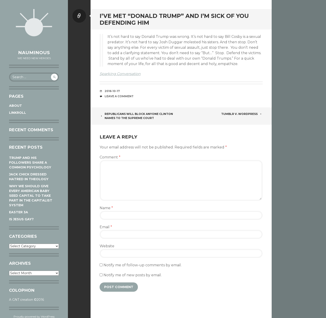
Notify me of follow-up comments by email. (142, 265)
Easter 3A (18, 212)
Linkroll (17, 113)
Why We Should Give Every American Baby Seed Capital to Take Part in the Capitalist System (30, 195)
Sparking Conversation (120, 74)
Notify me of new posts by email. (132, 275)
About (15, 106)
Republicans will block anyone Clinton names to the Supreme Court (136, 116)
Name (106, 208)
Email (106, 227)
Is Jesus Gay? (21, 219)
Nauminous (34, 52)
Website (107, 246)
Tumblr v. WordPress (242, 114)
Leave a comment (119, 96)
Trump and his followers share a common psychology (30, 162)
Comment (110, 157)
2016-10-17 (112, 91)
